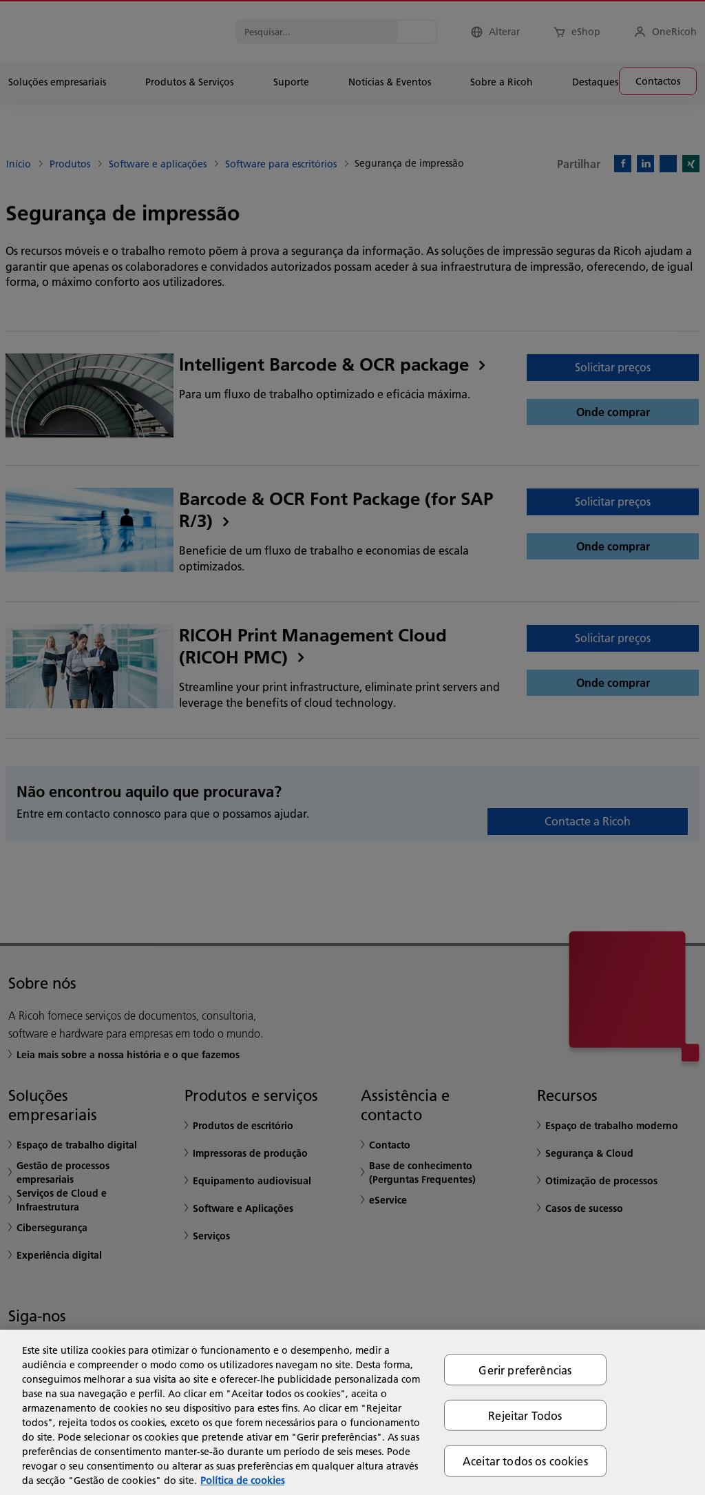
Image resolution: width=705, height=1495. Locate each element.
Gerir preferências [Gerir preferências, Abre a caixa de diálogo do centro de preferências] (524, 1370)
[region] (352, 1412)
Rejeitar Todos (525, 1415)
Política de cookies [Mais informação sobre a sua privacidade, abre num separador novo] (242, 1480)
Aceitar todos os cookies (525, 1461)
